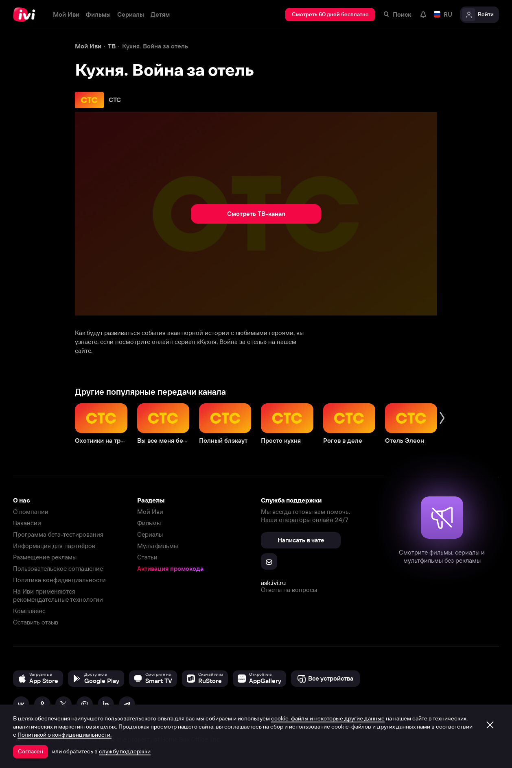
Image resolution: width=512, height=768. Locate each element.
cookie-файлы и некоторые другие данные (328, 718)
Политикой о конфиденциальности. (65, 734)
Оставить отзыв (35, 622)
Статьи (147, 557)
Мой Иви (150, 511)
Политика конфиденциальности (59, 580)
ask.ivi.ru (273, 582)
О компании (30, 511)
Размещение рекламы (45, 557)
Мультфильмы (157, 545)
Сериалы (150, 534)
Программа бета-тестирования (58, 534)
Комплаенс (29, 610)
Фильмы (149, 523)
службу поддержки (125, 751)
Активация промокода (170, 568)
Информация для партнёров (54, 545)
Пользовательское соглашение (58, 568)
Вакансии (27, 523)
